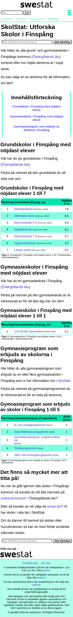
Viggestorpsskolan (25, 243)
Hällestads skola (24, 215)
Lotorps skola (22, 249)
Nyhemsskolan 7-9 (25, 236)
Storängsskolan (23, 209)
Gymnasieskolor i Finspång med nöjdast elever (36, 118)
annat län (54, 506)
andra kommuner (13, 498)
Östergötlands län (46, 57)
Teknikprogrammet (25, 448)
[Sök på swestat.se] (12, 13)
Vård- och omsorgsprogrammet (33, 455)
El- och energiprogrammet (30, 425)
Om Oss (45, 563)
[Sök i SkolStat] (27, 42)
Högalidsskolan (23, 229)
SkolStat (64, 381)
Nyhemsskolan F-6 (25, 222)
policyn (46, 570)
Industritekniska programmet (31, 431)
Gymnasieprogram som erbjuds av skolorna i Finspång (36, 128)
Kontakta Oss (30, 563)
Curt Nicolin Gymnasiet (28, 331)
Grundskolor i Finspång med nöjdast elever (36, 108)
